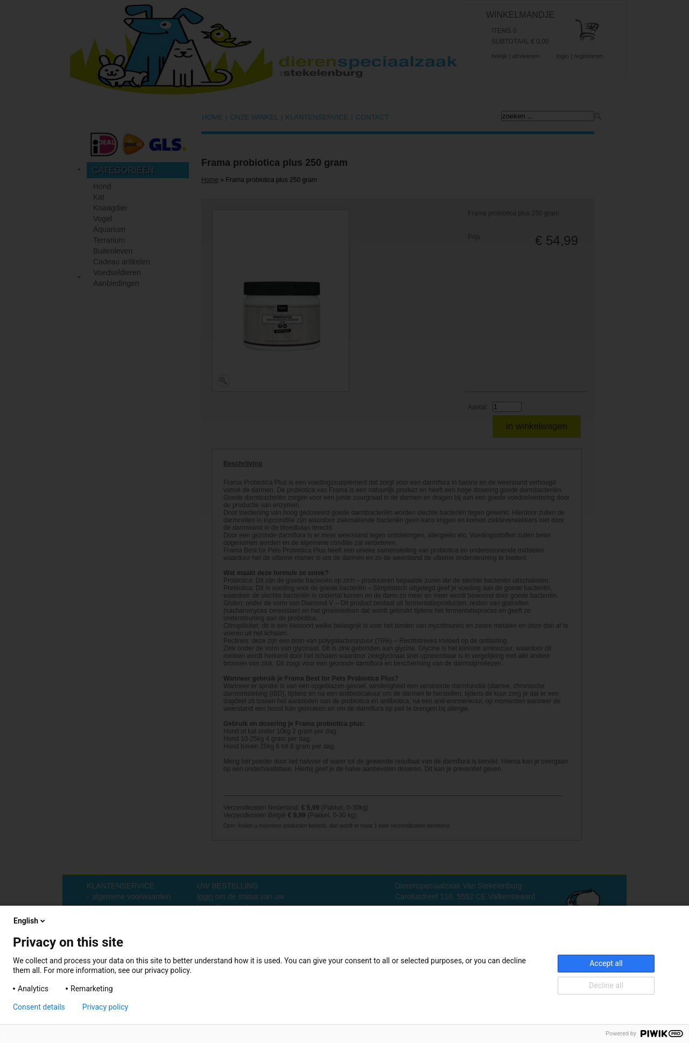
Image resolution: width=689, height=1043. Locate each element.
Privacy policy (105, 1007)
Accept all (606, 963)
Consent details (39, 1007)
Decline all (606, 985)
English (30, 920)
